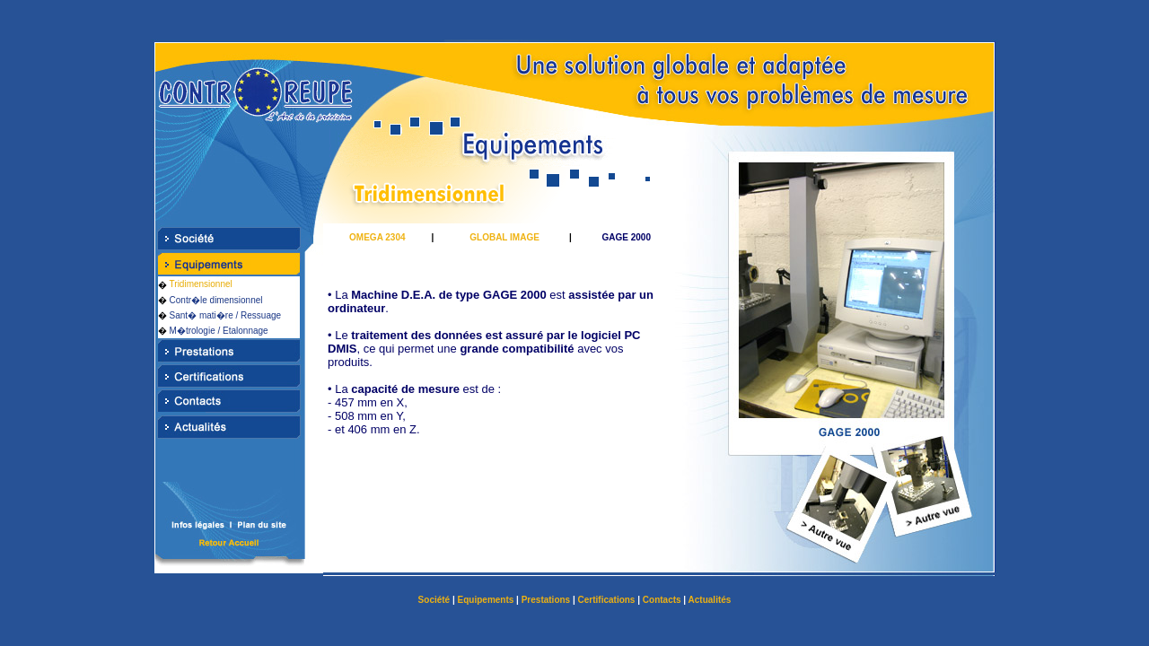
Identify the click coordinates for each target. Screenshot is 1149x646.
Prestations (546, 600)
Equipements (486, 600)
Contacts (662, 600)
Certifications (607, 600)
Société (434, 600)
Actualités (710, 600)
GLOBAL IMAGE (504, 237)
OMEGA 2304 (377, 237)
